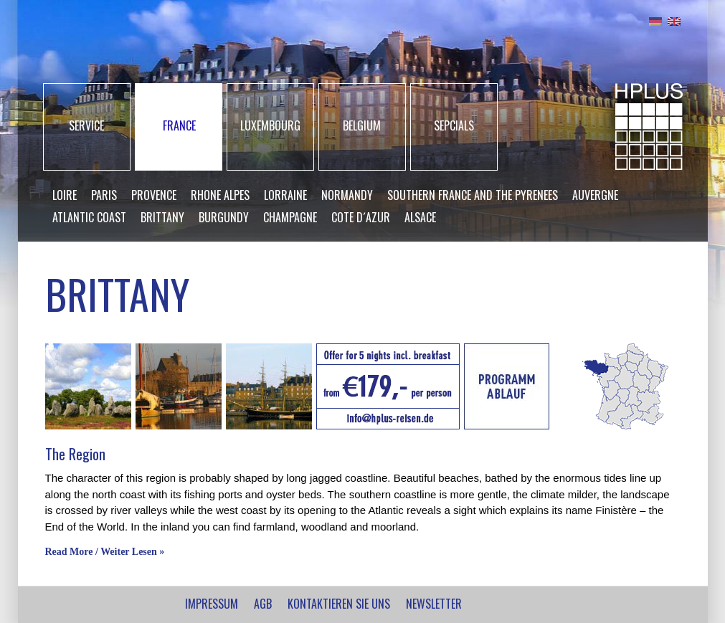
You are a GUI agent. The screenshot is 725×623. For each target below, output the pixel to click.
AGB (263, 603)
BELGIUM (362, 125)
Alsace (420, 217)
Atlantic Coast (89, 217)
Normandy (347, 195)
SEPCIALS (454, 125)
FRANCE (179, 125)
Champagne (290, 217)
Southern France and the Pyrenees (472, 195)
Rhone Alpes (220, 195)
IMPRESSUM (211, 603)
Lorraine (285, 195)
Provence (153, 195)
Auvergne (595, 195)
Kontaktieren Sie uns (339, 603)
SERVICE (86, 125)
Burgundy (224, 217)
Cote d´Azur (360, 217)
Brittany (162, 217)
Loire (64, 195)
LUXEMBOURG (270, 125)
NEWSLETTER (434, 603)
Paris (104, 195)
